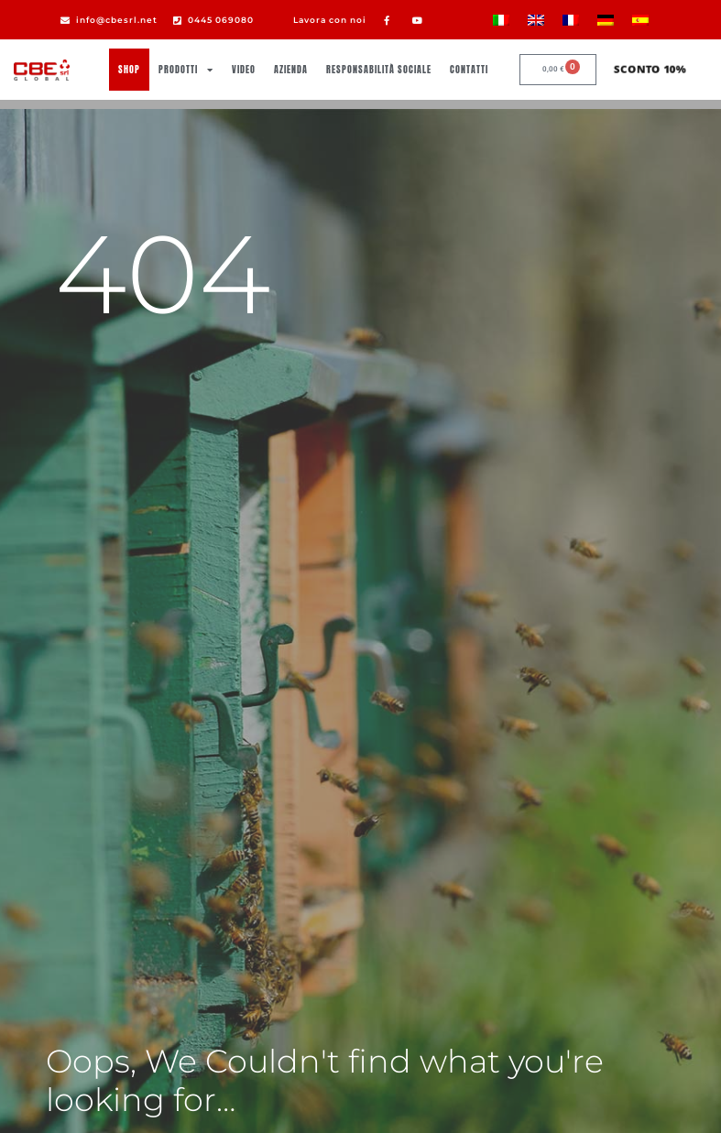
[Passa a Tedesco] (605, 19)
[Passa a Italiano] (501, 19)
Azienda (291, 69)
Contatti (469, 69)
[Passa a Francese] (570, 19)
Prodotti (185, 69)
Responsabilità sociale (379, 69)
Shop (129, 69)
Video (244, 69)
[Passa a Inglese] (536, 19)
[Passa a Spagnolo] (640, 19)
